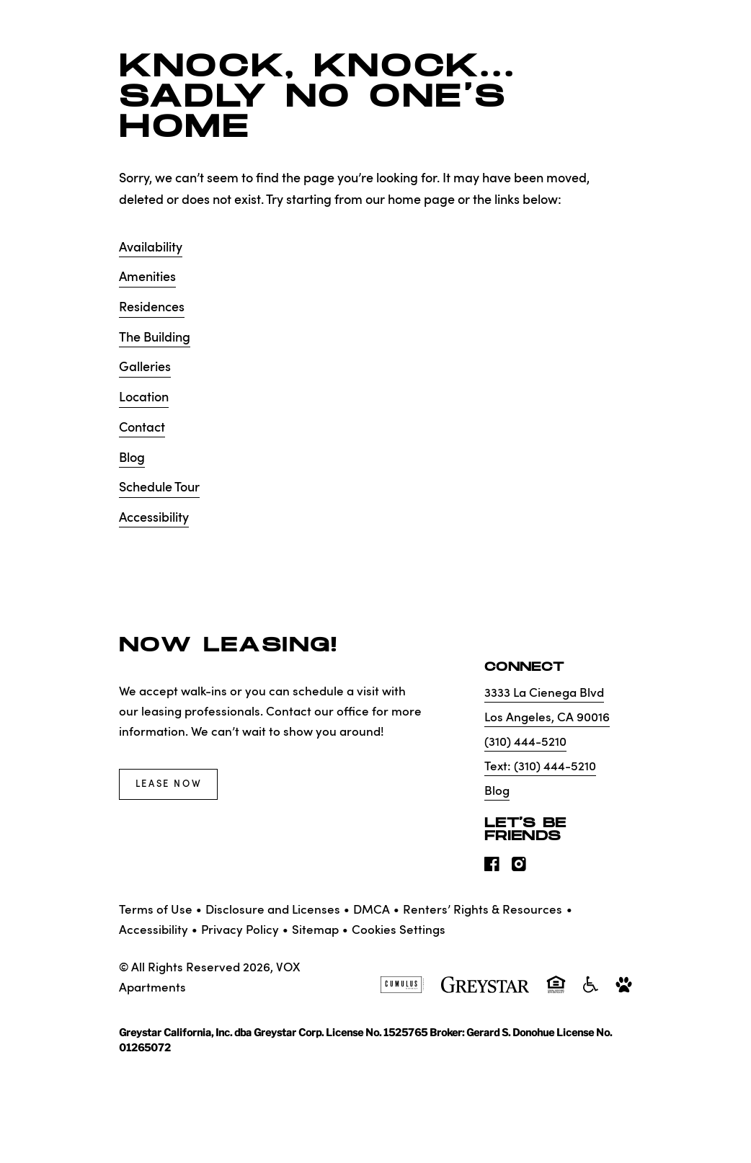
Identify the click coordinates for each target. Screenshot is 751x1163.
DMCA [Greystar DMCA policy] (371, 910)
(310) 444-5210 (525, 742)
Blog (132, 458)
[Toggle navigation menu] (708, 39)
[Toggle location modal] (45, 1118)
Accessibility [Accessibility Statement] (153, 930)
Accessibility (154, 518)
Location (144, 397)
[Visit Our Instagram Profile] (519, 868)
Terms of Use (155, 910)
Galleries (145, 367)
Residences (152, 307)
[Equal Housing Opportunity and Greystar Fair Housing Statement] (556, 992)
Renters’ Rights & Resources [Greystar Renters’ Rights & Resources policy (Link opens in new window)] (482, 910)
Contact (142, 428)
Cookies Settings (398, 930)
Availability (150, 247)
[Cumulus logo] (402, 991)
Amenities (147, 277)
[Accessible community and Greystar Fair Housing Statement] (590, 991)
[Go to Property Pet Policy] (624, 991)
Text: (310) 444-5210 (540, 767)
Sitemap (315, 930)
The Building (154, 337)
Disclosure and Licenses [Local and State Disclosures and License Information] (272, 910)
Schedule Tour (159, 487)
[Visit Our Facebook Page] (491, 868)
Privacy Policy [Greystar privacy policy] (240, 930)
